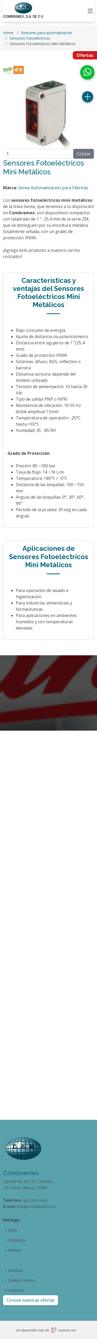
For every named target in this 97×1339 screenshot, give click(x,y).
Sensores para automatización (46, 32)
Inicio (12, 1230)
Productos (17, 1240)
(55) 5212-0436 (35, 1200)
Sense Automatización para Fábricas (53, 188)
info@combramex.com (36, 1207)
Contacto (16, 1290)
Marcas (14, 1250)
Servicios (15, 1270)
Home (8, 32)
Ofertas (85, 55)
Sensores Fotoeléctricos (30, 38)
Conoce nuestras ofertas (30, 1300)
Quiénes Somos (21, 1280)
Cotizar (84, 154)
